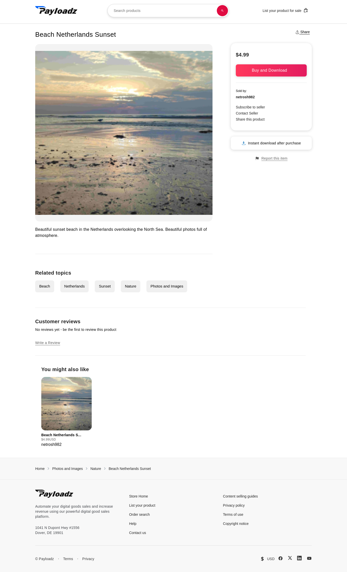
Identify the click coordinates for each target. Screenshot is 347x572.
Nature (130, 286)
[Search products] (222, 10)
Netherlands (74, 286)
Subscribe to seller (250, 107)
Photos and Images (166, 286)
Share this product (250, 119)
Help (133, 524)
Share (302, 32)
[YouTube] (309, 558)
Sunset (105, 286)
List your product (142, 505)
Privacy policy (234, 505)
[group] (66, 412)
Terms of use (233, 514)
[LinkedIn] (299, 558)
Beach (44, 286)
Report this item (271, 158)
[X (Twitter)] (290, 558)
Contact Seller (247, 113)
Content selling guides (240, 496)
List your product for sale (285, 10)
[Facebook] (280, 558)
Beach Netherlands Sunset (130, 469)
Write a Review (47, 343)
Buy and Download (271, 70)
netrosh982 (245, 97)
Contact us (137, 533)
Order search (139, 514)
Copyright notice (235, 524)
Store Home (138, 496)
